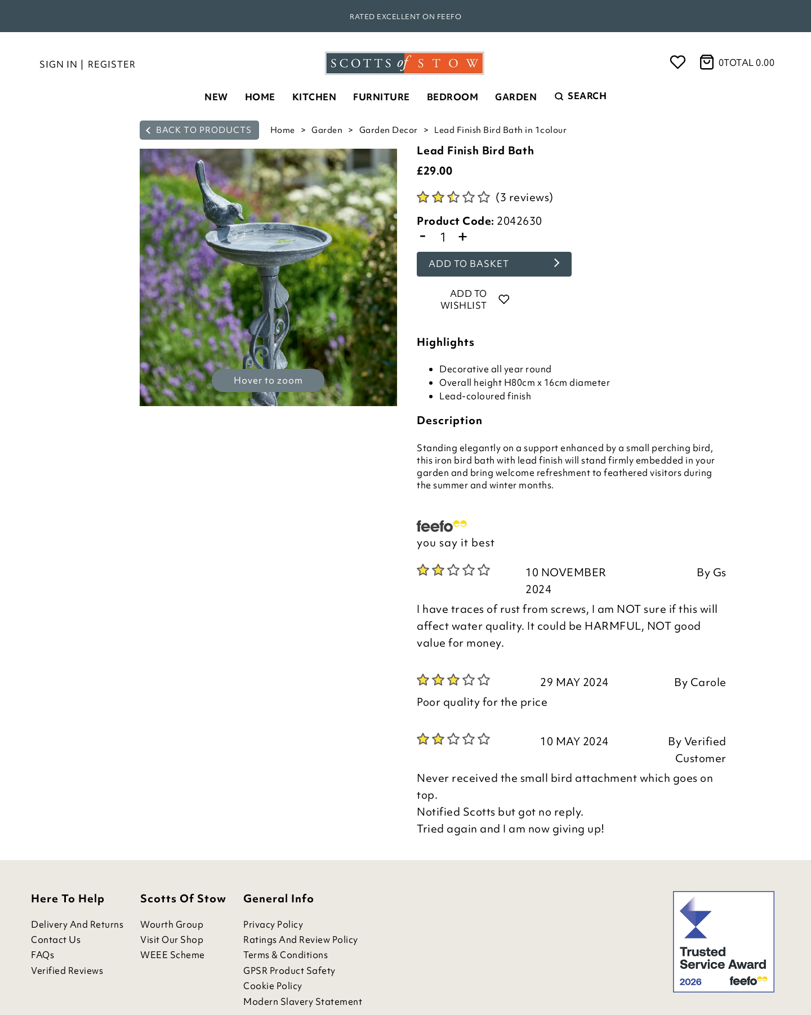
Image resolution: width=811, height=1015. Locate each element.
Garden (516, 97)
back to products (199, 130)
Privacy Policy (273, 925)
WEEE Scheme (172, 955)
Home (260, 97)
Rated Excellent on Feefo (405, 16)
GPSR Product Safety (289, 971)
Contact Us (56, 940)
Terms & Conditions (285, 955)
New (216, 97)
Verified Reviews (67, 971)
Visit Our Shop (171, 940)
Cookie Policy (272, 986)
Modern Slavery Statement (302, 1002)
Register (112, 64)
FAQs (42, 955)
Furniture (381, 97)
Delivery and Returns (77, 925)
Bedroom (453, 97)
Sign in (58, 64)
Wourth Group (171, 925)
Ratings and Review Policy (300, 940)
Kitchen (314, 97)
